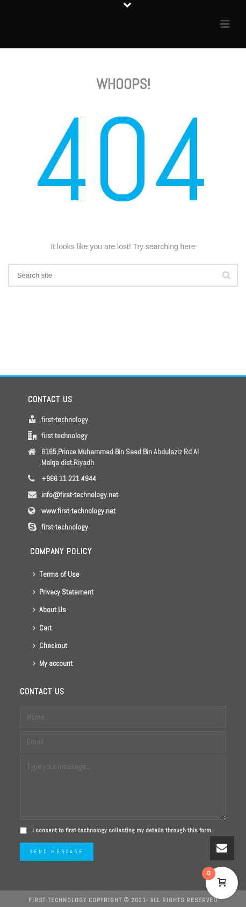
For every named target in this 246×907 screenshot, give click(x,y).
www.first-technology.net (78, 511)
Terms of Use (56, 574)
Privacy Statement (63, 592)
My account (53, 663)
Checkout (50, 645)
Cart (42, 628)
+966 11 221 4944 (68, 478)
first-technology (64, 527)
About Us (49, 609)
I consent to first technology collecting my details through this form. (122, 830)
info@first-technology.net (79, 494)
